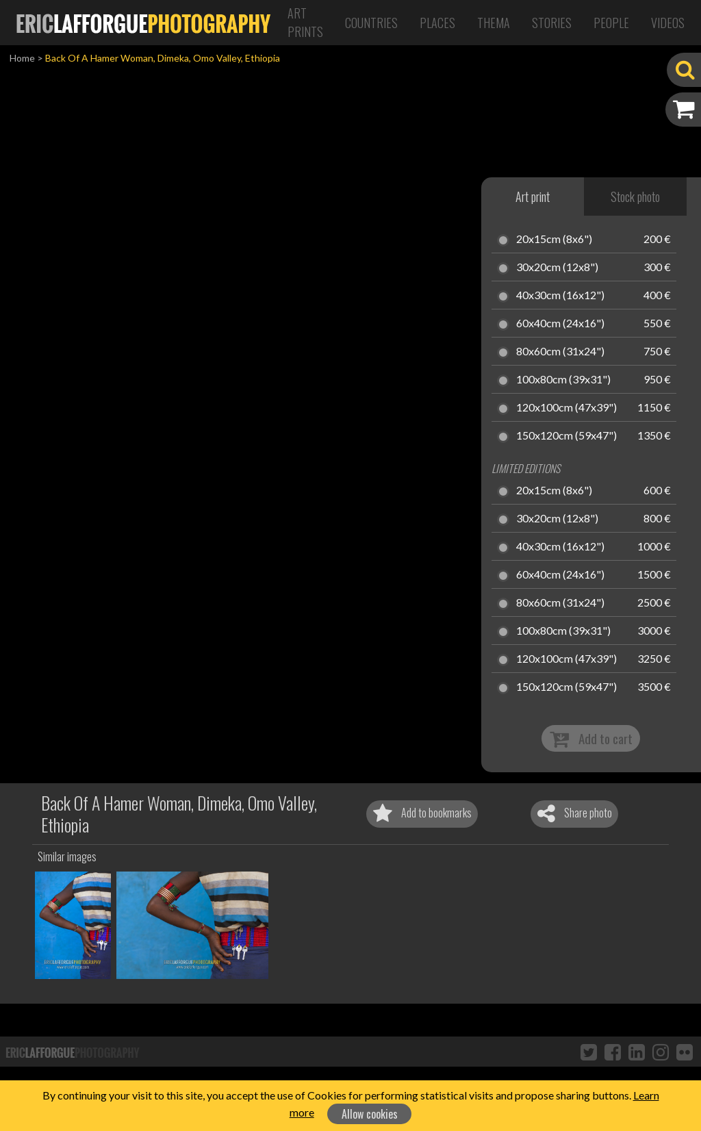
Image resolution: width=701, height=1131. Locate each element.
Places (437, 22)
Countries (371, 22)
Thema (493, 22)
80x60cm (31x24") (560, 351)
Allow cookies (370, 1114)
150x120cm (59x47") (566, 436)
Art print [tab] (532, 196)
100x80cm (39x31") (563, 379)
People (611, 22)
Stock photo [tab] (635, 196)
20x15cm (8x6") (554, 239)
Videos (668, 22)
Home (22, 58)
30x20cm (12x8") (557, 267)
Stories (552, 22)
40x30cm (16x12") (560, 295)
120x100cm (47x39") (566, 408)
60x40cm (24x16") (560, 323)
